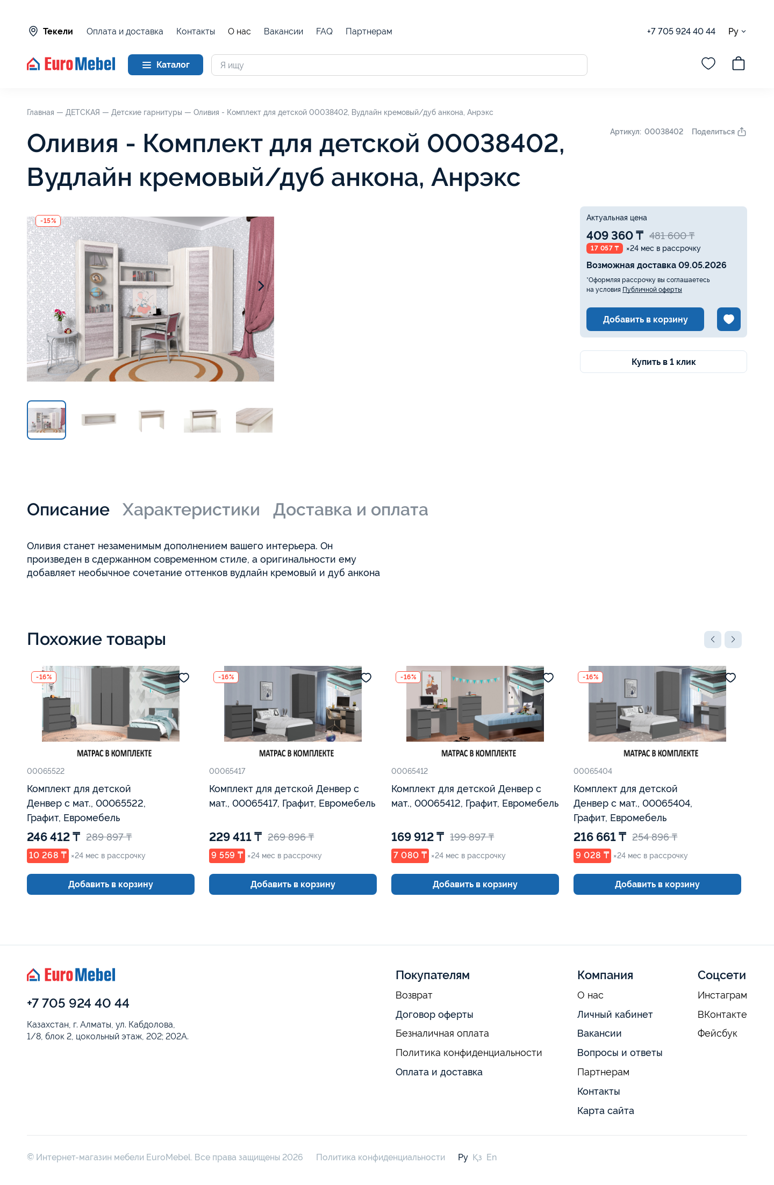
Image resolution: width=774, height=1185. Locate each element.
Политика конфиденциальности (469, 1052)
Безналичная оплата (442, 1033)
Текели (50, 31)
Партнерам (369, 31)
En (491, 1157)
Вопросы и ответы (620, 1052)
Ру (737, 31)
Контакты (195, 31)
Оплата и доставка (125, 31)
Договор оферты (435, 1014)
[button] (712, 639)
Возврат (414, 995)
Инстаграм (722, 995)
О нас (239, 32)
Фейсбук (717, 1033)
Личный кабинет (615, 1014)
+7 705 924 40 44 (681, 31)
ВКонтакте (722, 1014)
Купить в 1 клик (664, 362)
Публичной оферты (652, 289)
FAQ (324, 31)
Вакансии (283, 31)
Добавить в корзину (645, 319)
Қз (477, 1157)
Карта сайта (605, 1110)
